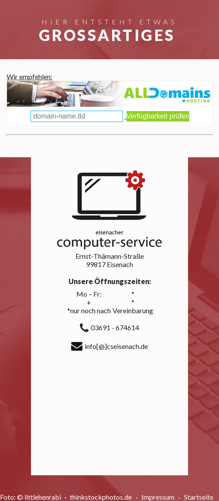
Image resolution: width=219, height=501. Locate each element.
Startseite (198, 497)
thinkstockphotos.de (101, 497)
